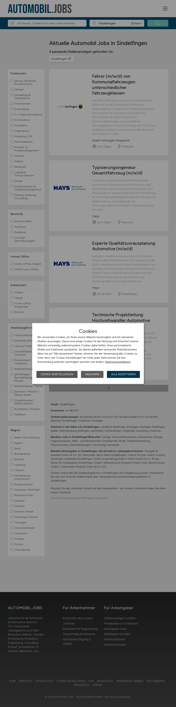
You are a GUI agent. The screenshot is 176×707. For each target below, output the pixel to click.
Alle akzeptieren (123, 374)
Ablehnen (92, 374)
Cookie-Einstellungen (57, 374)
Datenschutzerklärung (117, 361)
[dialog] (88, 353)
